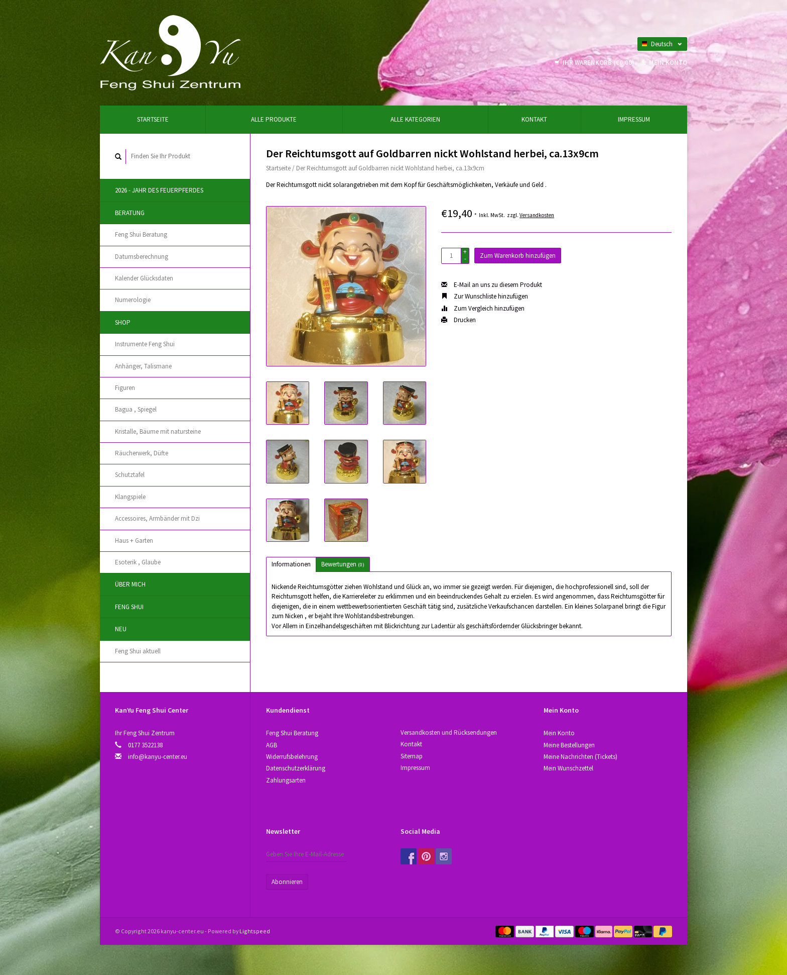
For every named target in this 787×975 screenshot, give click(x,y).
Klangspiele (130, 497)
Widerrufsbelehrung (292, 756)
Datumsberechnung (141, 256)
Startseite (153, 119)
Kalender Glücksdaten (144, 278)
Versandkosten (536, 215)
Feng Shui (129, 607)
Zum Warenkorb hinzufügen (518, 255)
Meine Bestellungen (569, 745)
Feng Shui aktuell (138, 651)
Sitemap (412, 756)
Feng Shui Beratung (141, 234)
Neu (120, 629)
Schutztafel (130, 474)
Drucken (458, 320)
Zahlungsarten (286, 780)
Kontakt (534, 119)
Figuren (125, 387)
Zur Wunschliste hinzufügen (484, 296)
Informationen (291, 564)
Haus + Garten (134, 540)
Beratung (130, 213)
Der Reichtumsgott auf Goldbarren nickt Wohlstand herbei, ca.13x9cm (390, 168)
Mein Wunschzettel (568, 768)
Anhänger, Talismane (143, 366)
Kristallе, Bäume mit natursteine (158, 431)
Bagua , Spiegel (136, 409)
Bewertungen (342, 564)
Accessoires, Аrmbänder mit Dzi (157, 518)
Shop (122, 322)
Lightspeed (254, 931)
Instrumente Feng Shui (145, 344)
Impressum (634, 119)
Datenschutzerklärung (295, 768)
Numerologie (133, 300)
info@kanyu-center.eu (157, 756)
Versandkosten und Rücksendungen (449, 732)
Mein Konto (664, 62)
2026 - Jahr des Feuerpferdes (159, 190)
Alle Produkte (274, 119)
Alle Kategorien (415, 119)
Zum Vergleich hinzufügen (482, 308)
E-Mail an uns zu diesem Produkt (491, 284)
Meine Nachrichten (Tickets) (580, 756)
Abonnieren (287, 882)
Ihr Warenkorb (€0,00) (595, 62)
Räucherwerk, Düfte (141, 453)
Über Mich (130, 584)
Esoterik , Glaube (138, 562)
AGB (271, 745)
